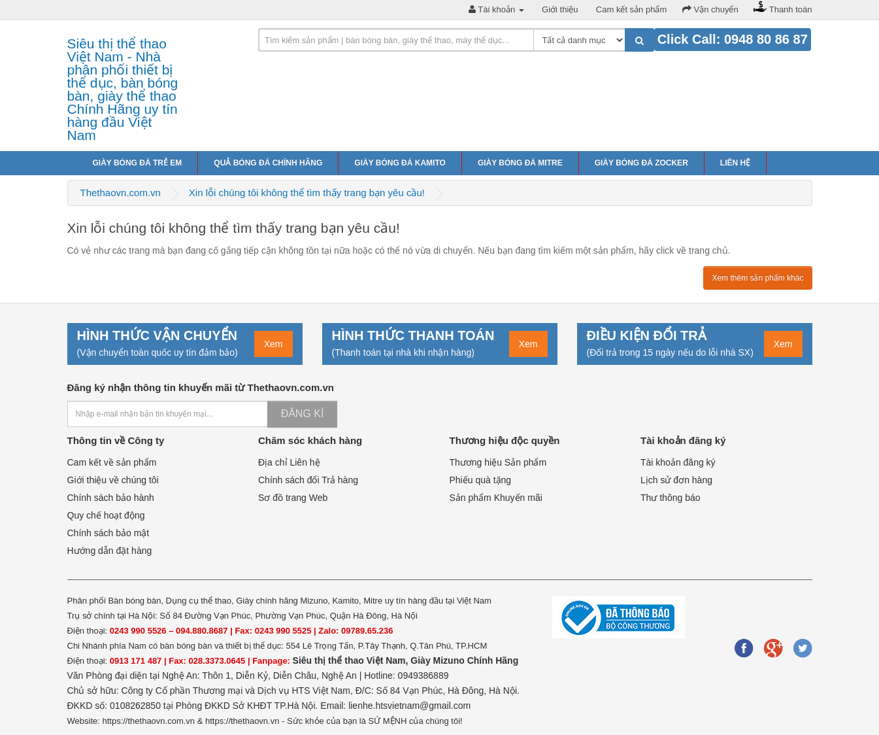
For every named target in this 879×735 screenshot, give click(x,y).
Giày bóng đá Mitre (520, 162)
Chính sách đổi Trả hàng (308, 480)
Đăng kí (302, 413)
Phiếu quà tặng (481, 480)
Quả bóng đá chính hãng (268, 162)
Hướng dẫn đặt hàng (109, 550)
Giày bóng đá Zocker (641, 162)
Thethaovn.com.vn (120, 192)
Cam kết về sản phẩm (112, 462)
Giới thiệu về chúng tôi (113, 480)
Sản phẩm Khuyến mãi (496, 497)
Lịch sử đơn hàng (676, 480)
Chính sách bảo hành (110, 497)
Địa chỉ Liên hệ (289, 462)
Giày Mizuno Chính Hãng (464, 660)
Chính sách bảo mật (108, 533)
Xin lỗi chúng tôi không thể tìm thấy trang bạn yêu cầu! (307, 192)
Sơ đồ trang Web (292, 497)
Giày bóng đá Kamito (400, 162)
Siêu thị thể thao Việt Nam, (352, 660)
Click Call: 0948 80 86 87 (732, 39)
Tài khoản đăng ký (678, 462)
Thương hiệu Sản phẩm (498, 462)
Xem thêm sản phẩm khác (757, 277)
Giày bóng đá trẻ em (137, 162)
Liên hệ (735, 162)
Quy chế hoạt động (106, 515)
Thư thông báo (670, 497)
